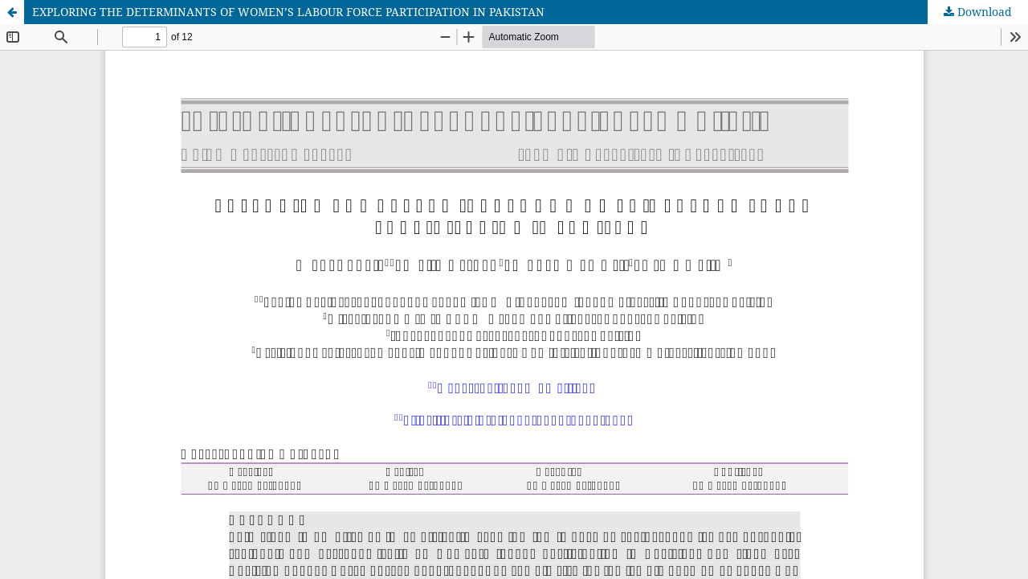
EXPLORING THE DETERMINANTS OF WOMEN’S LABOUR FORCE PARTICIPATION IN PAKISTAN (288, 11)
